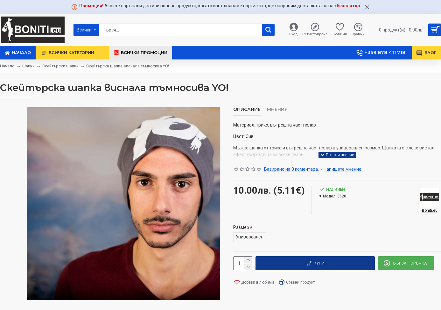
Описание (247, 109)
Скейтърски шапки (60, 66)
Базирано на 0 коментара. (291, 169)
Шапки (28, 66)
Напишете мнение (342, 169)
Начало (7, 66)
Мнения (277, 109)
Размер (241, 227)
